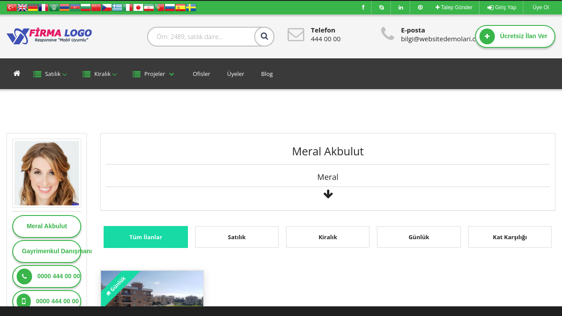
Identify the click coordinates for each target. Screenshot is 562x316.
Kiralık (101, 74)
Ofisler (200, 74)
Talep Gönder (454, 7)
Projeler (154, 74)
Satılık (51, 74)
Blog (266, 74)
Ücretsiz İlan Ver (513, 36)
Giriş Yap (501, 7)
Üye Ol (540, 7)
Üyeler (235, 74)
